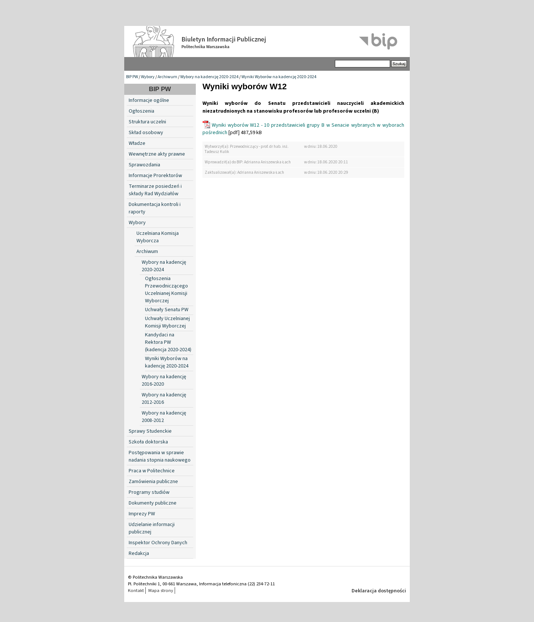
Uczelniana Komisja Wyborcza (157, 237)
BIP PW (132, 77)
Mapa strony (160, 590)
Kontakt (136, 590)
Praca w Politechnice (152, 471)
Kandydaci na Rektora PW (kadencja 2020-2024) (168, 342)
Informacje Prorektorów (155, 175)
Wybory (148, 77)
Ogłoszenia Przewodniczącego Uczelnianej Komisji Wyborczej (166, 290)
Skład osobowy (146, 132)
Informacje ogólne (149, 100)
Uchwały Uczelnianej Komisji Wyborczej (167, 322)
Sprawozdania (144, 165)
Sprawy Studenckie (150, 431)
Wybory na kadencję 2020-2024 (209, 77)
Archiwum (167, 77)
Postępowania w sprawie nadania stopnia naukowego (160, 456)
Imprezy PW (142, 514)
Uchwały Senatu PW (166, 309)
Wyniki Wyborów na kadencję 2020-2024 (278, 77)
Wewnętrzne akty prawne (157, 154)
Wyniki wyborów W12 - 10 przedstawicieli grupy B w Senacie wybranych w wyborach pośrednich (303, 129)
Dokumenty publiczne (153, 503)
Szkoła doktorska (148, 442)
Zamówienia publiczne (153, 481)
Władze (137, 143)
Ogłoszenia (141, 111)
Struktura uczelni (147, 122)
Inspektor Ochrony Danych (158, 542)
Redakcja (139, 553)
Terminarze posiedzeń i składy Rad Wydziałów (155, 190)
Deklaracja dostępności (379, 591)
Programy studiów (149, 492)
